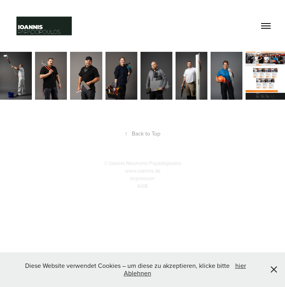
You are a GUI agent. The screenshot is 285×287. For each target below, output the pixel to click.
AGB (142, 185)
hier (240, 265)
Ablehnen (137, 273)
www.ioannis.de (142, 170)
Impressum (142, 178)
